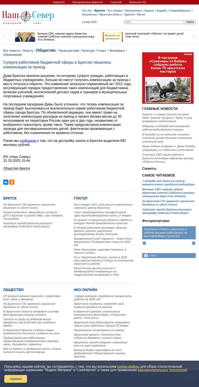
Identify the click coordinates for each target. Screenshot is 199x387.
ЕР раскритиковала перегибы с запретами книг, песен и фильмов (31, 297)
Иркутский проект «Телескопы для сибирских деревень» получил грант (98, 336)
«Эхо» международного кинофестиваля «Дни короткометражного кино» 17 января (102, 214)
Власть (28, 50)
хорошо (16, 379)
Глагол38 (116, 2)
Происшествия (69, 50)
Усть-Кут (87, 10)
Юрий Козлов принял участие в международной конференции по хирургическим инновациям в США (96, 271)
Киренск (149, 10)
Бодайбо (162, 10)
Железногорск (133, 10)
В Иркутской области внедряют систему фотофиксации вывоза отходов (31, 313)
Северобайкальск (180, 10)
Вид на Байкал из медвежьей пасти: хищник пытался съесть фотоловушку (32, 350)
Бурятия (129, 14)
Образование (12, 54)
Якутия (141, 14)
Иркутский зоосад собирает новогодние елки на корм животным (100, 344)
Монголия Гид (137, 2)
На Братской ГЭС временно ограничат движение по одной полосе (29, 206)
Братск (100, 10)
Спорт (102, 50)
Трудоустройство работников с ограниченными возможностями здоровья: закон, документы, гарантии (31, 341)
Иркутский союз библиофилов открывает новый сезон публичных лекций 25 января (102, 324)
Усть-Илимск (114, 10)
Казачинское (89, 14)
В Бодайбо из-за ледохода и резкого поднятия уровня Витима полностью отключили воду (167, 138)
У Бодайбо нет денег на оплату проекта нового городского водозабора (168, 182)
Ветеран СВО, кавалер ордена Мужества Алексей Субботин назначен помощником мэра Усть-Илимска (168, 193)
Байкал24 (58, 2)
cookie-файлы (128, 366)
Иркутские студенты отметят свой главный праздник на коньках (99, 305)
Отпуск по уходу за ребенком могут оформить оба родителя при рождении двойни (29, 322)
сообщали (28, 140)
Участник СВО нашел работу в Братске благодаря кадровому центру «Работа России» (167, 158)
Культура (88, 50)
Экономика (116, 50)
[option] (56, 37)
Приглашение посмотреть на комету (99, 330)
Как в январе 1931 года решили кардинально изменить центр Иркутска (103, 206)
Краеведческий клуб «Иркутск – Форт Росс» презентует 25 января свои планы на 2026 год (103, 242)
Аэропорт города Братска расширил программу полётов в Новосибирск (28, 225)
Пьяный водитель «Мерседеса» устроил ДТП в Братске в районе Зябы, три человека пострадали (33, 215)
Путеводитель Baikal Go (87, 2)
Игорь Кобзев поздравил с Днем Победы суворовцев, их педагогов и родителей (168, 148)
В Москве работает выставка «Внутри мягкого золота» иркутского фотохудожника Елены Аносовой (100, 231)
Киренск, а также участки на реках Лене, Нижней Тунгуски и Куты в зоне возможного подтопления (167, 118)
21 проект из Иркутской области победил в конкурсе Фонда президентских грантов (103, 221)
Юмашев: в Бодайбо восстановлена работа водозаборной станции (166, 127)
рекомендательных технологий (162, 370)
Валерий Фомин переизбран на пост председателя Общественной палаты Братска (99, 353)
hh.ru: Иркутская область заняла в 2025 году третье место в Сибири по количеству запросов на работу (103, 260)
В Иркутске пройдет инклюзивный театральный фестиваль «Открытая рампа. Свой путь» (100, 315)
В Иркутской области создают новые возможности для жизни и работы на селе (31, 331)
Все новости (11, 50)
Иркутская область (111, 14)
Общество (46, 50)
